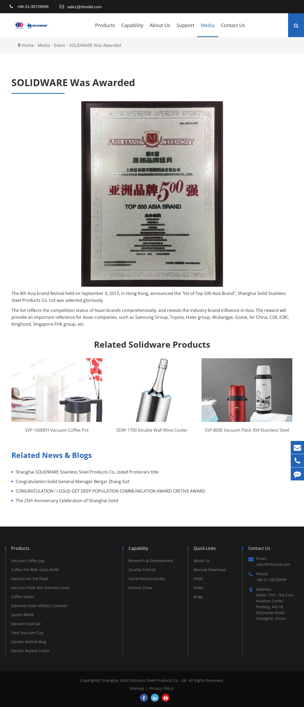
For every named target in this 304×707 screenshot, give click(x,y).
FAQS (198, 578)
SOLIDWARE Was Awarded (95, 45)
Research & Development (151, 560)
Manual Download (210, 569)
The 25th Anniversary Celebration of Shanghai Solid (67, 500)
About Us (160, 29)
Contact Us (233, 29)
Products (105, 29)
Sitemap (137, 688)
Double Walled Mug (28, 641)
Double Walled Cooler (30, 650)
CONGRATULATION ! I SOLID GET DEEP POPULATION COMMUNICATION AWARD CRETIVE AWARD (110, 491)
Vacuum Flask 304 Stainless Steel (40, 587)
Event (59, 45)
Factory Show (140, 587)
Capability (132, 29)
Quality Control (142, 569)
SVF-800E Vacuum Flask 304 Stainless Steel (247, 430)
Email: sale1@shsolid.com (269, 561)
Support (185, 29)
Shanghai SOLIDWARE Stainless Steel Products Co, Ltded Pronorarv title (87, 472)
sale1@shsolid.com (84, 7)
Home (28, 45)
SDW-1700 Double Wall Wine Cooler (151, 430)
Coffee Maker (23, 596)
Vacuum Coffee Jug (27, 560)
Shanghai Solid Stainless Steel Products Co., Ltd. (145, 680)
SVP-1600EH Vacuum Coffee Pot (57, 430)
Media (208, 29)
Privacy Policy (161, 688)
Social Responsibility (147, 578)
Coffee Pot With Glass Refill (35, 569)
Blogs (198, 596)
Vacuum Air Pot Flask (29, 578)
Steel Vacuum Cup (27, 632)
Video (198, 587)
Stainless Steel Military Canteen (39, 605)
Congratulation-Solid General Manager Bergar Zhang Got (73, 481)
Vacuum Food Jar (26, 623)
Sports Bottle (22, 614)
